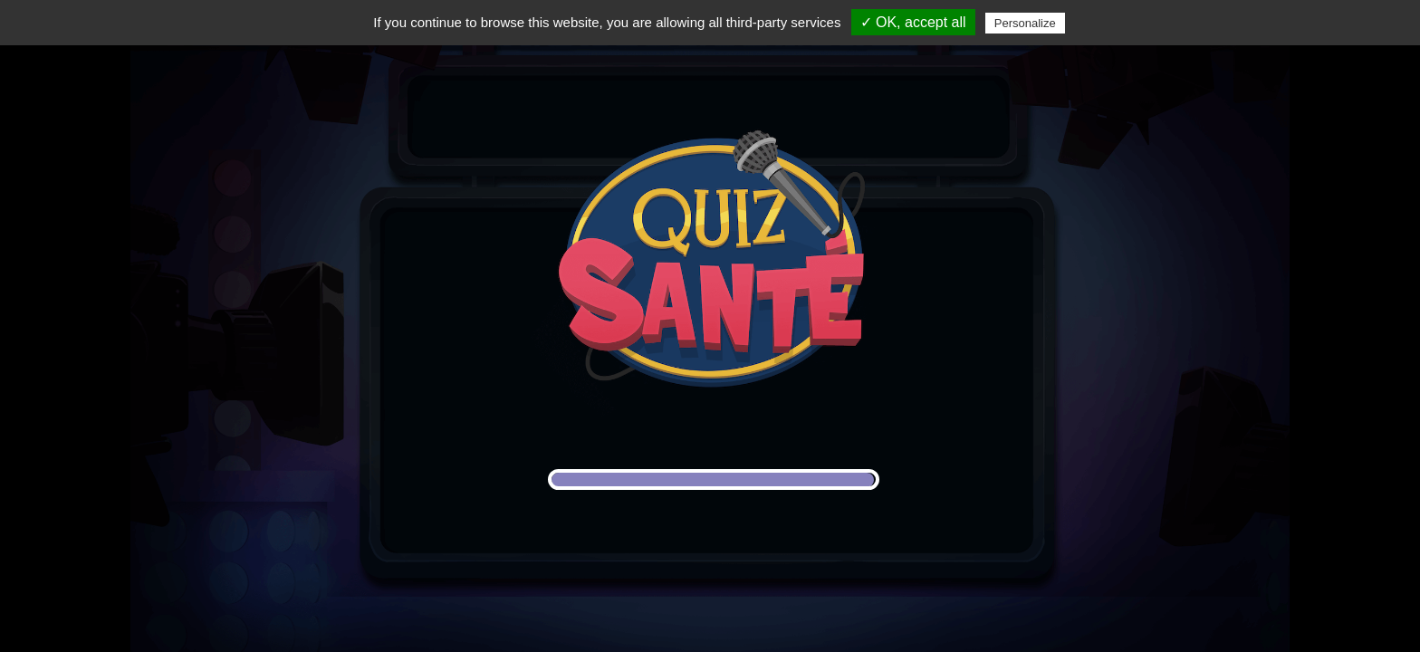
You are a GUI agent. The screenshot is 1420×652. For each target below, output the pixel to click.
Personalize (1025, 23)
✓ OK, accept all (913, 22)
